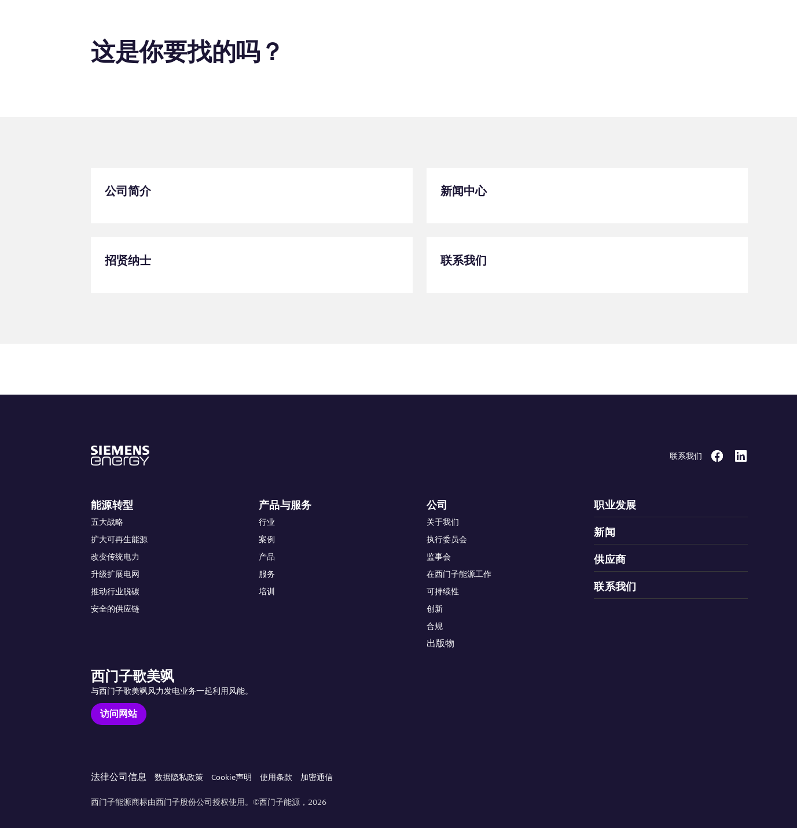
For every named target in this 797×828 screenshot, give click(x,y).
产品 (267, 556)
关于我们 (443, 522)
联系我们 (615, 586)
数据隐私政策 (179, 777)
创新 (435, 608)
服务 (267, 574)
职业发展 (615, 505)
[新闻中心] (587, 195)
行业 (267, 522)
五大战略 (107, 522)
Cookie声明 (231, 777)
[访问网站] (118, 714)
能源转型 (112, 505)
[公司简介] (252, 195)
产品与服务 (285, 505)
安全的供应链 (115, 608)
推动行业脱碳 (115, 591)
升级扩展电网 (115, 574)
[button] (94, 22)
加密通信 (316, 777)
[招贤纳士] (252, 265)
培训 (267, 591)
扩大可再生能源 (119, 539)
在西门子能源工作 (459, 574)
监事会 (439, 556)
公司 (437, 505)
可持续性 (443, 591)
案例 (267, 539)
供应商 (610, 559)
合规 (435, 626)
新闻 (604, 532)
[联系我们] (587, 265)
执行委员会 (447, 539)
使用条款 (276, 777)
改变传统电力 (115, 556)
